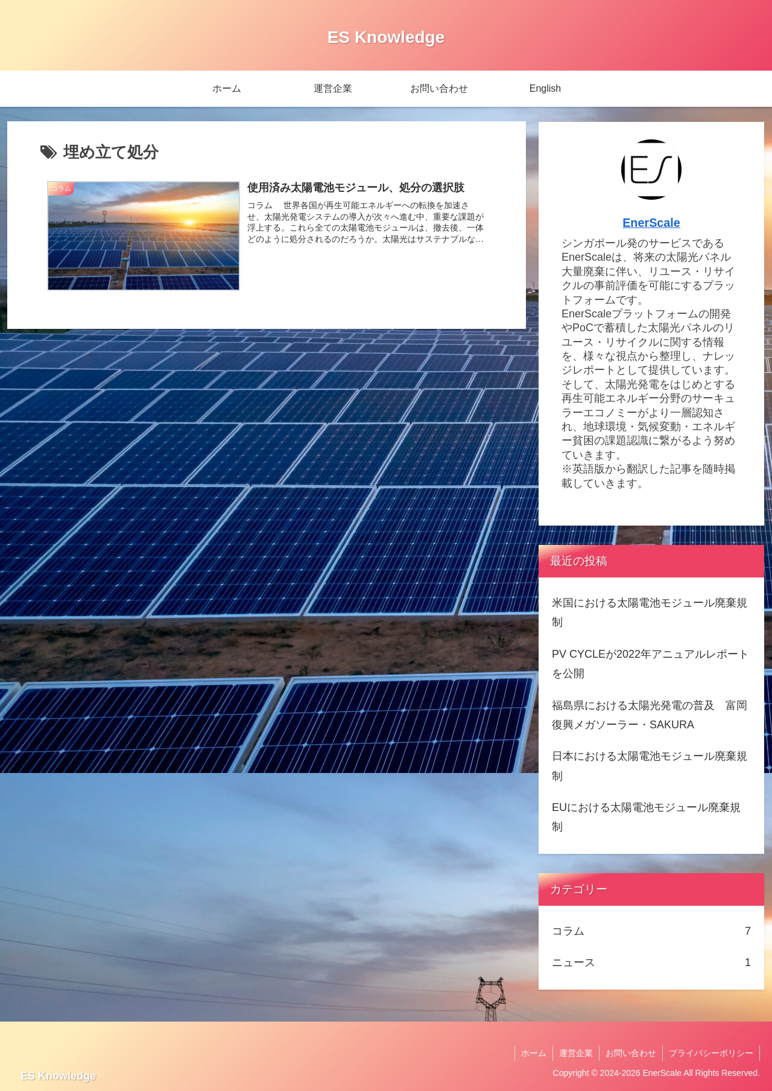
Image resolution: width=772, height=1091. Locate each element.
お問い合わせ (631, 1053)
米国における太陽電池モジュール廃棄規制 (649, 612)
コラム (651, 931)
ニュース (651, 962)
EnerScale (651, 222)
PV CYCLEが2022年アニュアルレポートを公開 (650, 663)
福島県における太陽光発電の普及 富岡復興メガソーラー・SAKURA (649, 715)
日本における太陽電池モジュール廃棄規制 (649, 765)
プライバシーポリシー (711, 1053)
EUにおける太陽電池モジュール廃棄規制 (646, 817)
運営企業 (576, 1053)
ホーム (533, 1053)
